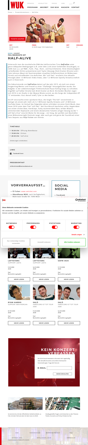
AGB (17, 433)
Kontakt (75, 7)
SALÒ (35, 302)
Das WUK (55, 7)
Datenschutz (35, 433)
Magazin (65, 7)
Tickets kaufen (17, 39)
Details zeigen (77, 234)
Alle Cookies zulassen (72, 242)
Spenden (30, 3)
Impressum (71, 438)
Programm (32, 7)
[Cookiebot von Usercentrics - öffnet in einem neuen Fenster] (77, 200)
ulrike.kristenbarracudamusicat (21, 166)
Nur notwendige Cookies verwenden (16, 242)
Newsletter (42, 3)
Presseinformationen (22, 12)
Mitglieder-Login (44, 438)
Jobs (63, 3)
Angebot (44, 7)
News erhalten (62, 374)
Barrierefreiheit (53, 433)
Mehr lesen (19, 279)
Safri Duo (63, 261)
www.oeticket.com (29, 191)
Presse (54, 3)
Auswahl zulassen (43, 242)
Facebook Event (18, 153)
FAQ (71, 433)
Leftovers (13, 261)
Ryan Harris (14, 302)
